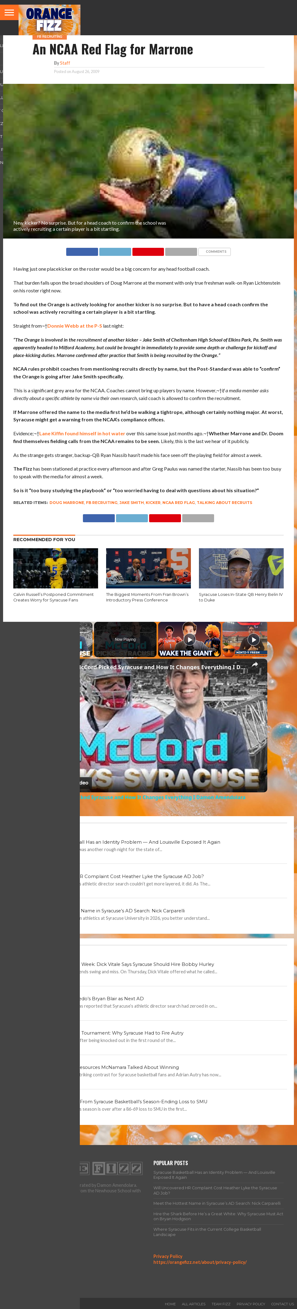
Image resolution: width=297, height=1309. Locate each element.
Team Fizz (221, 1304)
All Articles (193, 1304)
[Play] (189, 639)
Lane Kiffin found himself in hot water (82, 433)
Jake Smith (131, 502)
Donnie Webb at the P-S (74, 326)
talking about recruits (224, 502)
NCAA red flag (178, 502)
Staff (65, 63)
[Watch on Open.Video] (61, 783)
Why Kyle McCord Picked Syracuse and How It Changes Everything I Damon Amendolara (147, 667)
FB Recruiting (102, 502)
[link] (39, 668)
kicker (153, 502)
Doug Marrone (67, 502)
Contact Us (282, 1304)
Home (170, 1304)
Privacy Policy (168, 1256)
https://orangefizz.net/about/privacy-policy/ (200, 1262)
